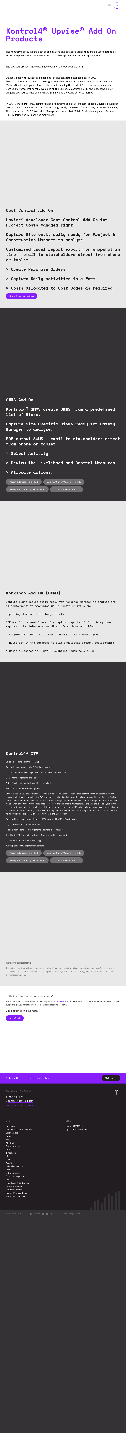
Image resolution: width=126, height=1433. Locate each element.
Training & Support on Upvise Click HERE (27, 489)
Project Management (15, 1176)
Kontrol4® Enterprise (15, 1196)
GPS (7, 1179)
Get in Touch (14, 1018)
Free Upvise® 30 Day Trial (17, 1183)
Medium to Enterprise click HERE (23, 482)
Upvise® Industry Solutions (21, 296)
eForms (9, 1149)
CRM (8, 1156)
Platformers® (60, 1001)
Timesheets (11, 1153)
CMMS (9, 1169)
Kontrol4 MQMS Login (75, 1126)
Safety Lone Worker (14, 1166)
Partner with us (13, 1146)
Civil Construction (14, 1186)
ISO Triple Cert (12, 1173)
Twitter (37, 1213)
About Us (10, 1143)
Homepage (11, 1126)
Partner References (14, 1189)
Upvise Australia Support (77, 1129)
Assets (9, 1163)
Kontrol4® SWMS (24, 409)
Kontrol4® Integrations (16, 1193)
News (8, 1136)
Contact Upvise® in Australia (67, 489)
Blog (8, 1139)
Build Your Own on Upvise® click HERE (64, 482)
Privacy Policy (27, 1105)
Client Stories (12, 1133)
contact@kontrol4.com (20, 1100)
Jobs (8, 1159)
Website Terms (12, 1105)
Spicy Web (75, 1213)
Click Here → (111, 1078)
